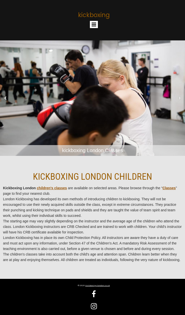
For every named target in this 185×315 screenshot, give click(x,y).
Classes (169, 188)
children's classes (52, 188)
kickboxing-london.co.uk (97, 285)
